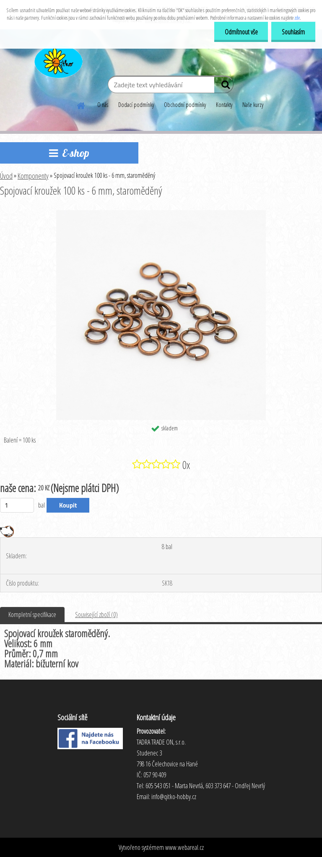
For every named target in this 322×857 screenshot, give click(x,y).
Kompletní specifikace (32, 614)
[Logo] (57, 60)
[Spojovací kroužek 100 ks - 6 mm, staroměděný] (161, 213)
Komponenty (33, 176)
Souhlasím (293, 31)
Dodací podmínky (136, 105)
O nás (102, 105)
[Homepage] (81, 104)
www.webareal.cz (184, 847)
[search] (223, 86)
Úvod (6, 176)
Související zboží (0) (96, 614)
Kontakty (224, 105)
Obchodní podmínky (185, 105)
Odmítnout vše (240, 31)
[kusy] (17, 505)
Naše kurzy (252, 105)
